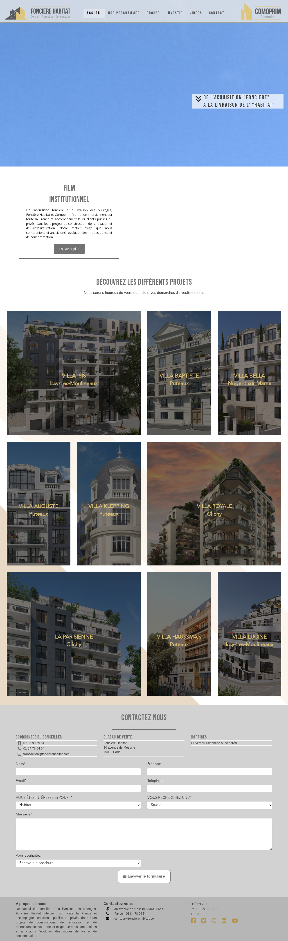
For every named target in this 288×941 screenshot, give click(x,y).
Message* (24, 814)
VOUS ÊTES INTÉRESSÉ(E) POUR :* (44, 798)
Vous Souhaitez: (29, 856)
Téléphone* (156, 781)
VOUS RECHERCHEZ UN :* (169, 798)
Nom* (20, 764)
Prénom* (154, 764)
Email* (21, 781)
